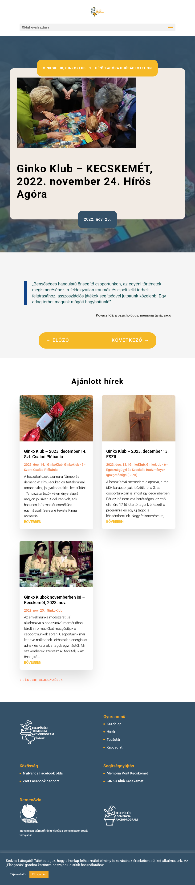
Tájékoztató (17, 874)
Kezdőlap (114, 724)
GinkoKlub (53, 68)
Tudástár (113, 739)
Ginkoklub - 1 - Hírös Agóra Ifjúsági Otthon (108, 68)
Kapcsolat (114, 747)
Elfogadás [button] (39, 874)
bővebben (32, 522)
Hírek (111, 732)
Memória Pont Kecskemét (127, 773)
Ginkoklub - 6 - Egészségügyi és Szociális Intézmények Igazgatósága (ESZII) (137, 470)
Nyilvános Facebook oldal (43, 773)
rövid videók (53, 830)
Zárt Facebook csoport (41, 781)
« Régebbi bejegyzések (41, 680)
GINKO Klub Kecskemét (125, 781)
